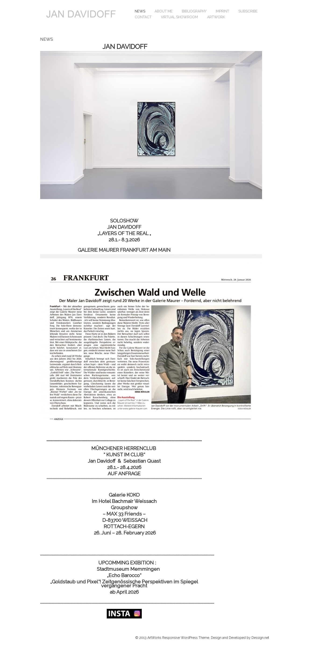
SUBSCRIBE (248, 11)
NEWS (140, 11)
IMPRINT (222, 11)
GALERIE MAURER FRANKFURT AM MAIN (124, 250)
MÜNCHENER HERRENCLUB (124, 448)
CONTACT (143, 17)
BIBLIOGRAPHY (194, 11)
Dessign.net (260, 638)
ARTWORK (216, 17)
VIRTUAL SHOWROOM (179, 17)
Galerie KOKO (124, 495)
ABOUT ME (164, 11)
